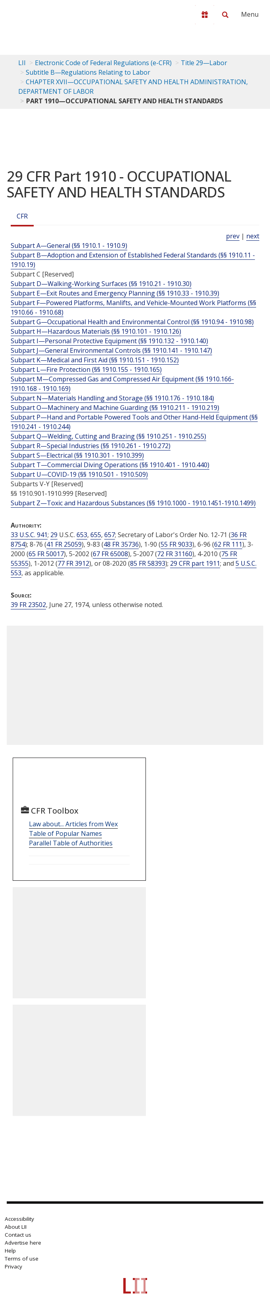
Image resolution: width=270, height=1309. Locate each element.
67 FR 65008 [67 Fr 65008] (110, 553)
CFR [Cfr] (22, 216)
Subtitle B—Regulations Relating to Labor (88, 72)
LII (22, 62)
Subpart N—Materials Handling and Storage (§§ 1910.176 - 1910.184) (112, 398)
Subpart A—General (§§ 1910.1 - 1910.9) (69, 245)
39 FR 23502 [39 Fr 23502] (28, 604)
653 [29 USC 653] (82, 534)
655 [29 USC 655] (95, 534)
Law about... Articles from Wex (73, 824)
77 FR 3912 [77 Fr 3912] (73, 563)
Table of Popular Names (65, 833)
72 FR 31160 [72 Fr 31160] (174, 553)
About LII (16, 1226)
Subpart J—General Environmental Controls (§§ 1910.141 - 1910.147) (111, 350)
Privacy (13, 1266)
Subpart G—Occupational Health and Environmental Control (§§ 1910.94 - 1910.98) (132, 321)
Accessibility (19, 1218)
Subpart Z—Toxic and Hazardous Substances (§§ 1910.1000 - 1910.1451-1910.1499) (133, 503)
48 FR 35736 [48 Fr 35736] (121, 544)
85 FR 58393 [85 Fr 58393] (147, 563)
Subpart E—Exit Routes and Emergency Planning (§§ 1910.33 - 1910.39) (115, 293)
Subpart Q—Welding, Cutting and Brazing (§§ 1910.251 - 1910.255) (108, 436)
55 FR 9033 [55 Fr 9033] (176, 544)
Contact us (18, 1234)
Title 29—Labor (204, 62)
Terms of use (21, 1258)
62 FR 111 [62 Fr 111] (228, 544)
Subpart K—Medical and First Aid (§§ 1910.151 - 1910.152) (95, 360)
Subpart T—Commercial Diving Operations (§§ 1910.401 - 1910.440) (110, 464)
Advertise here (23, 1242)
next (252, 236)
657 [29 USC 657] (109, 534)
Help (10, 1250)
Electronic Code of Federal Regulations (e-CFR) (103, 62)
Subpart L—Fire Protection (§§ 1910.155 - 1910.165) (86, 369)
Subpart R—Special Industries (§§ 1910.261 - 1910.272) (90, 445)
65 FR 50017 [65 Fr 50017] (46, 553)
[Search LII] (225, 14)
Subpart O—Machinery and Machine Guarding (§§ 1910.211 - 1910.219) (115, 407)
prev (232, 236)
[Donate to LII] (204, 14)
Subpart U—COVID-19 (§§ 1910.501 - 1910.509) (79, 474)
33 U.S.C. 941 (29, 534)
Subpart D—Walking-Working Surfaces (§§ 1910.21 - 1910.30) (101, 283)
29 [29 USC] (53, 534)
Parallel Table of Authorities (71, 843)
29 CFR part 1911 (195, 563)
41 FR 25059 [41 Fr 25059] (64, 544)
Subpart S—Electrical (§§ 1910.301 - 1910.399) (77, 455)
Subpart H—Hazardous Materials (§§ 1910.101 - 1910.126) (96, 331)
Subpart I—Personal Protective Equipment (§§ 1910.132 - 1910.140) (109, 340)
